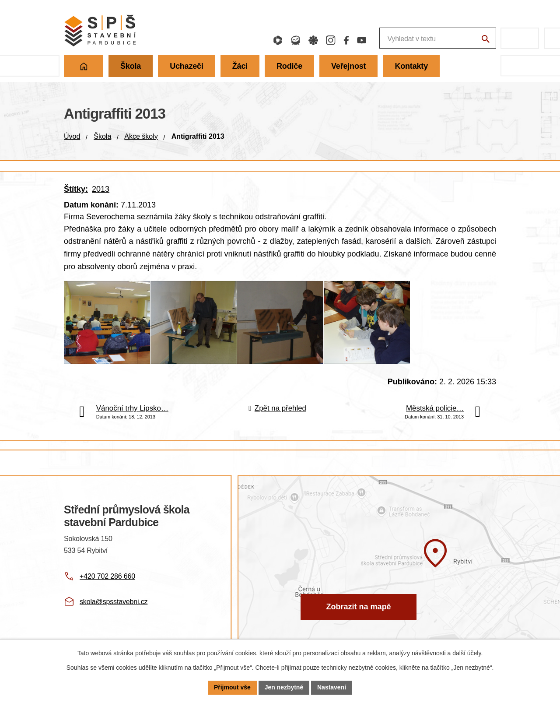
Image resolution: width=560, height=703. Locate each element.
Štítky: (76, 189)
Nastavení (331, 687)
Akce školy (141, 136)
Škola (102, 136)
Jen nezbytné (284, 687)
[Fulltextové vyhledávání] (391, 38)
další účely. (467, 653)
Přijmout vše (232, 687)
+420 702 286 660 (107, 580)
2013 (100, 189)
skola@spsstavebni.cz (113, 606)
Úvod (72, 136)
